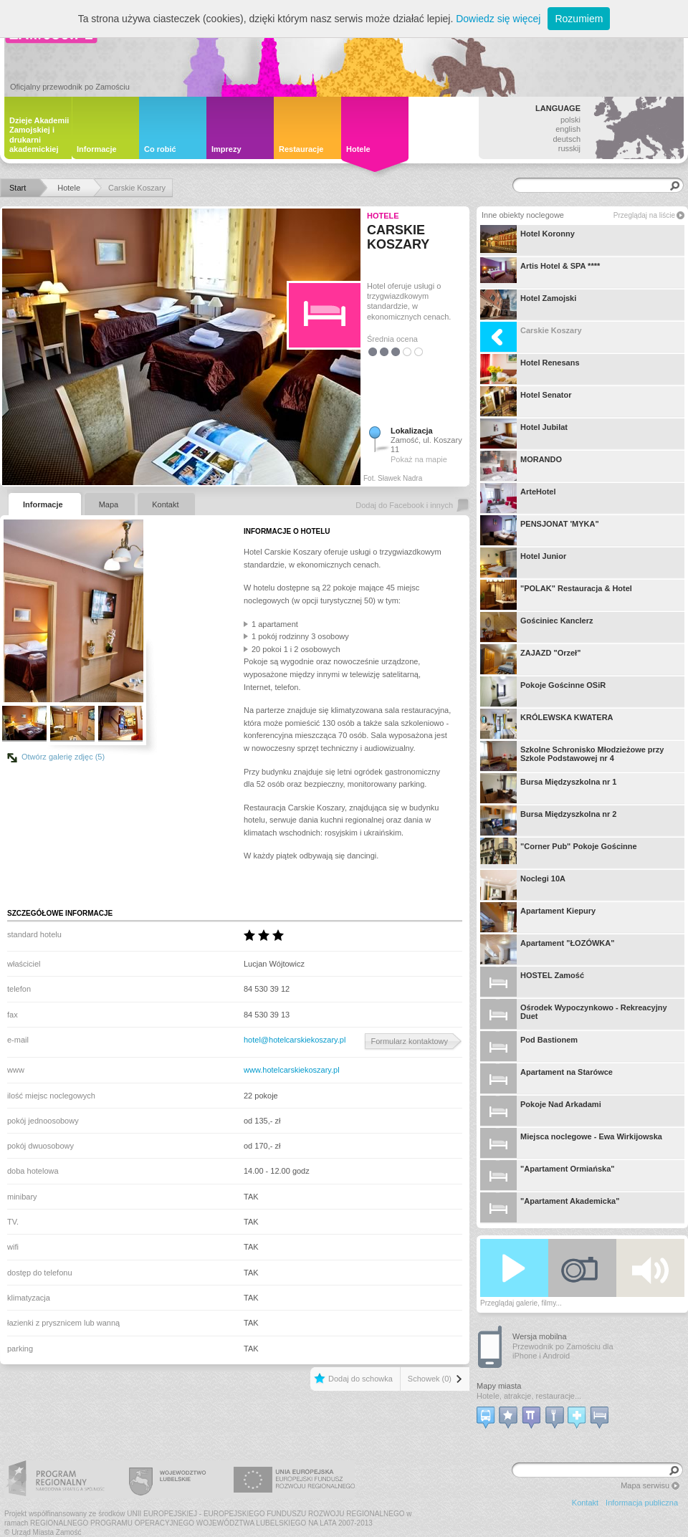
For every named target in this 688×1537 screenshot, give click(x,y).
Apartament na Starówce (546, 1078)
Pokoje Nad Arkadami (540, 1111)
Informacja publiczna (642, 1502)
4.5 (416, 351)
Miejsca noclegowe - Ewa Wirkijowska (571, 1143)
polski (570, 119)
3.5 (404, 351)
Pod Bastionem (529, 1046)
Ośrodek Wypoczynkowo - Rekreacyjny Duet (573, 1014)
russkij (569, 148)
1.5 (381, 351)
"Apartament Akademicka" (549, 1207)
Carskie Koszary (531, 337)
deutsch (566, 139)
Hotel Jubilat (524, 433)
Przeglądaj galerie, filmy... (521, 1303)
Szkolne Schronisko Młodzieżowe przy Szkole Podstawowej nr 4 (572, 756)
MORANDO (521, 466)
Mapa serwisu (645, 1485)
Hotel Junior (523, 562)
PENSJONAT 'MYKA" (539, 530)
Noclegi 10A (522, 885)
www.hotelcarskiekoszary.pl (292, 1070)
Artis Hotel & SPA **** (540, 272)
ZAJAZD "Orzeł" (530, 659)
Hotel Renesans (530, 369)
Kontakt (585, 1502)
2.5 (393, 351)
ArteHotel (518, 498)
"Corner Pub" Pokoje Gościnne (558, 853)
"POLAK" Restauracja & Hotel (556, 595)
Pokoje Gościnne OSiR (543, 691)
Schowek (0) (430, 1378)
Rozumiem (579, 18)
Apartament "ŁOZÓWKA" (547, 949)
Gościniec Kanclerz (536, 627)
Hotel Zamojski (528, 304)
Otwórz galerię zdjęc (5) (63, 756)
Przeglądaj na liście (644, 215)
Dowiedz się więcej (498, 18)
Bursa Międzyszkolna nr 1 (548, 788)
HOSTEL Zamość (532, 982)
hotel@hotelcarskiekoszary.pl (294, 1039)
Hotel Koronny (527, 240)
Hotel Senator (526, 401)
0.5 (370, 351)
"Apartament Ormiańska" (547, 1175)
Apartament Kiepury (538, 917)
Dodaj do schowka (360, 1378)
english (567, 129)
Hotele (383, 215)
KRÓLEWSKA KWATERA (546, 724)
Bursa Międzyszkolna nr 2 (548, 820)
